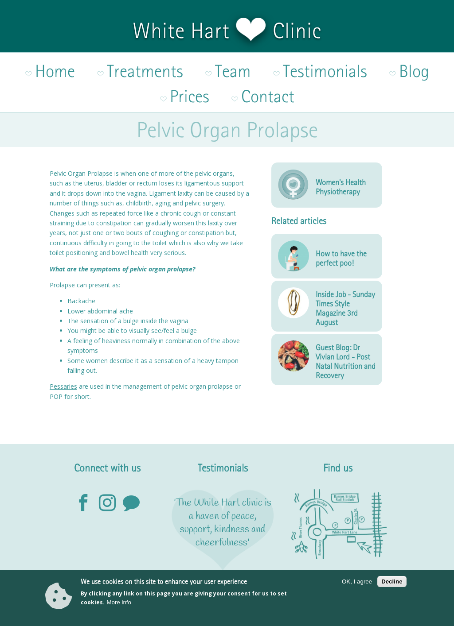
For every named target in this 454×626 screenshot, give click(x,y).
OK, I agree (357, 584)
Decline (391, 584)
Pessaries (63, 348)
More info (118, 605)
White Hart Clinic (227, 30)
